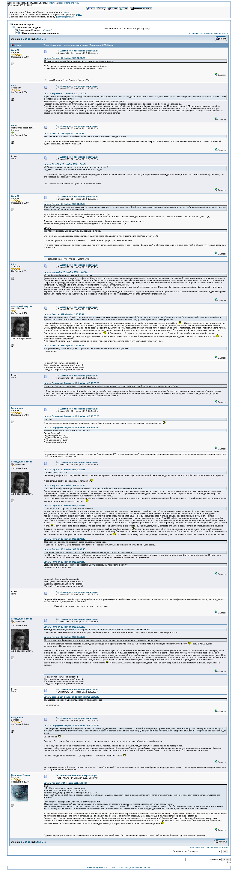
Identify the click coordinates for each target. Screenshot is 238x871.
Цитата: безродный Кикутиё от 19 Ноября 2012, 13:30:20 (71, 383)
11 (29, 39)
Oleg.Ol (15, 50)
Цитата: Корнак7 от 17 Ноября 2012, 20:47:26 (66, 272)
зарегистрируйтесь (69, 3)
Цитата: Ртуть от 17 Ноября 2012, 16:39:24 (64, 58)
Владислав (17, 408)
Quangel (47, 30)
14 (39, 39)
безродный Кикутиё (21, 306)
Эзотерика (24, 30)
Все (44, 39)
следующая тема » (219, 33)
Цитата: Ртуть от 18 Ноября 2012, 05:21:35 (64, 204)
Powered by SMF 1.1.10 (98, 867)
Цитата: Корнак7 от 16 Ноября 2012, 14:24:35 (66, 783)
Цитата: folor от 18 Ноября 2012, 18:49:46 (64, 314)
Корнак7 (15, 125)
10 (26, 39)
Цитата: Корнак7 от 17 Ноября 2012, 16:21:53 (66, 93)
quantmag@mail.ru (65, 17)
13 (36, 39)
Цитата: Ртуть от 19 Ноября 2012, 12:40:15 (64, 469)
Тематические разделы (29, 27)
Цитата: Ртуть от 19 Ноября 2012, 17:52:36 (64, 627)
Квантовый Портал (24, 24)
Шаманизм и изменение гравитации (40, 33)
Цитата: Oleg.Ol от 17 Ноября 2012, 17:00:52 (65, 164)
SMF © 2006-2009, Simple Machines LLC (131, 867)
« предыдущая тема (199, 33)
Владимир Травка (20, 775)
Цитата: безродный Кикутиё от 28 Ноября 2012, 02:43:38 (71, 697)
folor (13, 85)
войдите (51, 3)
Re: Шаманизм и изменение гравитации (76, 51)
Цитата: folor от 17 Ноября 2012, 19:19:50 (64, 133)
